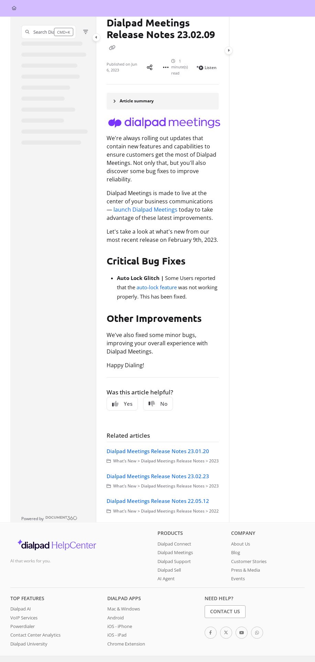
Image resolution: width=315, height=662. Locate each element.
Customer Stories (249, 561)
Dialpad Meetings (175, 552)
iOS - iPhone (119, 626)
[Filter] (86, 32)
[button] (48, 32)
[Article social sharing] (149, 66)
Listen (208, 67)
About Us (240, 544)
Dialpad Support (174, 561)
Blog (235, 552)
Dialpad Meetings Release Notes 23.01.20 (158, 451)
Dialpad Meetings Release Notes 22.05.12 (158, 500)
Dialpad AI (20, 609)
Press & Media (245, 570)
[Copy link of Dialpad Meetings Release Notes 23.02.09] (112, 47)
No (158, 403)
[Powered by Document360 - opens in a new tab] (49, 518)
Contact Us (225, 611)
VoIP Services (23, 618)
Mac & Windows (123, 609)
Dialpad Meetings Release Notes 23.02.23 (158, 476)
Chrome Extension (126, 644)
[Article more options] (165, 66)
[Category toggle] (96, 37)
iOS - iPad (117, 635)
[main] (162, 269)
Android (115, 618)
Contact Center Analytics (35, 635)
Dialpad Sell (169, 570)
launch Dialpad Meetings (145, 209)
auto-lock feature (157, 287)
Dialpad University (28, 644)
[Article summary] (163, 101)
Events (238, 578)
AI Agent (166, 578)
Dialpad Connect (174, 544)
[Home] (14, 8)
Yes (122, 403)
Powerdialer (22, 626)
